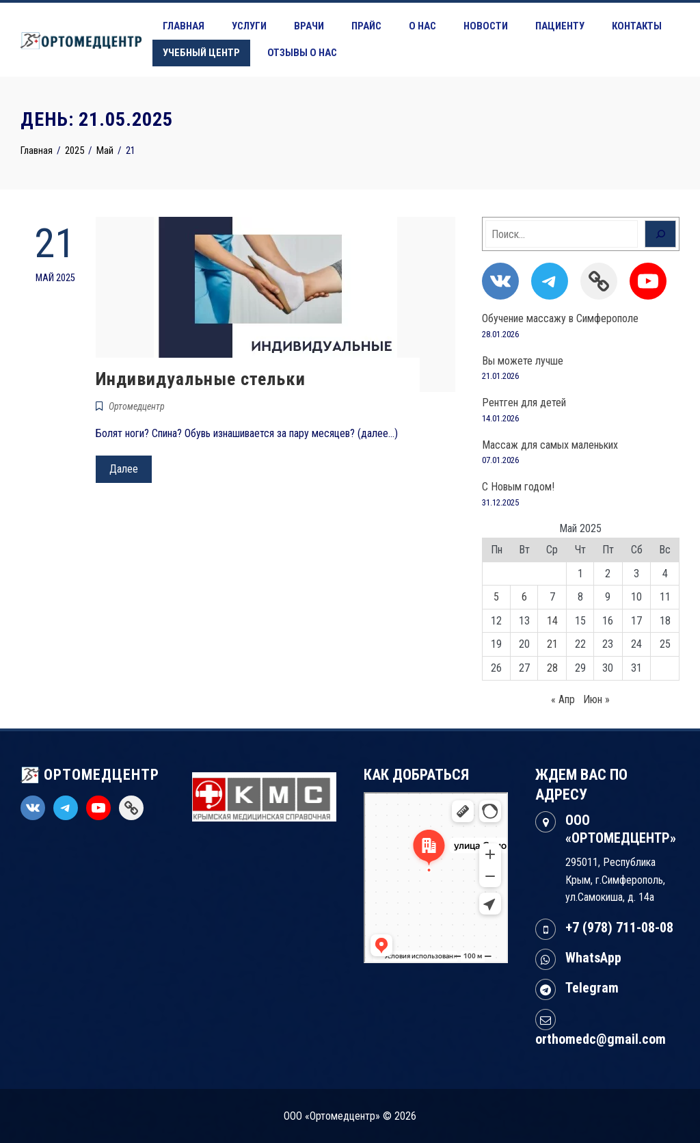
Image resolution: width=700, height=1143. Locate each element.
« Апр (563, 699)
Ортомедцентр (137, 406)
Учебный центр (201, 53)
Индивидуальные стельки (201, 379)
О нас (422, 26)
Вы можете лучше (522, 360)
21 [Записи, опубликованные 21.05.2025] (552, 644)
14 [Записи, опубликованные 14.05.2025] (552, 620)
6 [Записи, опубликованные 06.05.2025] (524, 596)
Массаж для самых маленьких (550, 444)
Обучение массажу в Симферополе (560, 318)
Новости (485, 26)
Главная (183, 26)
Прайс (366, 26)
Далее (123, 468)
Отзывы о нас (302, 53)
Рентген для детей (524, 402)
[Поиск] (660, 234)
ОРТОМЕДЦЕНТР (90, 774)
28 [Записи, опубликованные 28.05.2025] (552, 667)
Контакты (637, 26)
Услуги (249, 26)
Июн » (596, 699)
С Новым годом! (518, 486)
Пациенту (559, 26)
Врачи (309, 26)
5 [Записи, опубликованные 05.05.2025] (496, 596)
